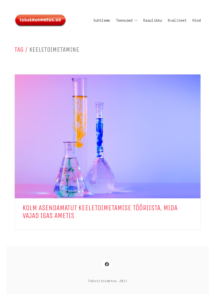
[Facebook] (107, 264)
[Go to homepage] (40, 20)
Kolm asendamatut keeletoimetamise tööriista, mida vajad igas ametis (100, 212)
